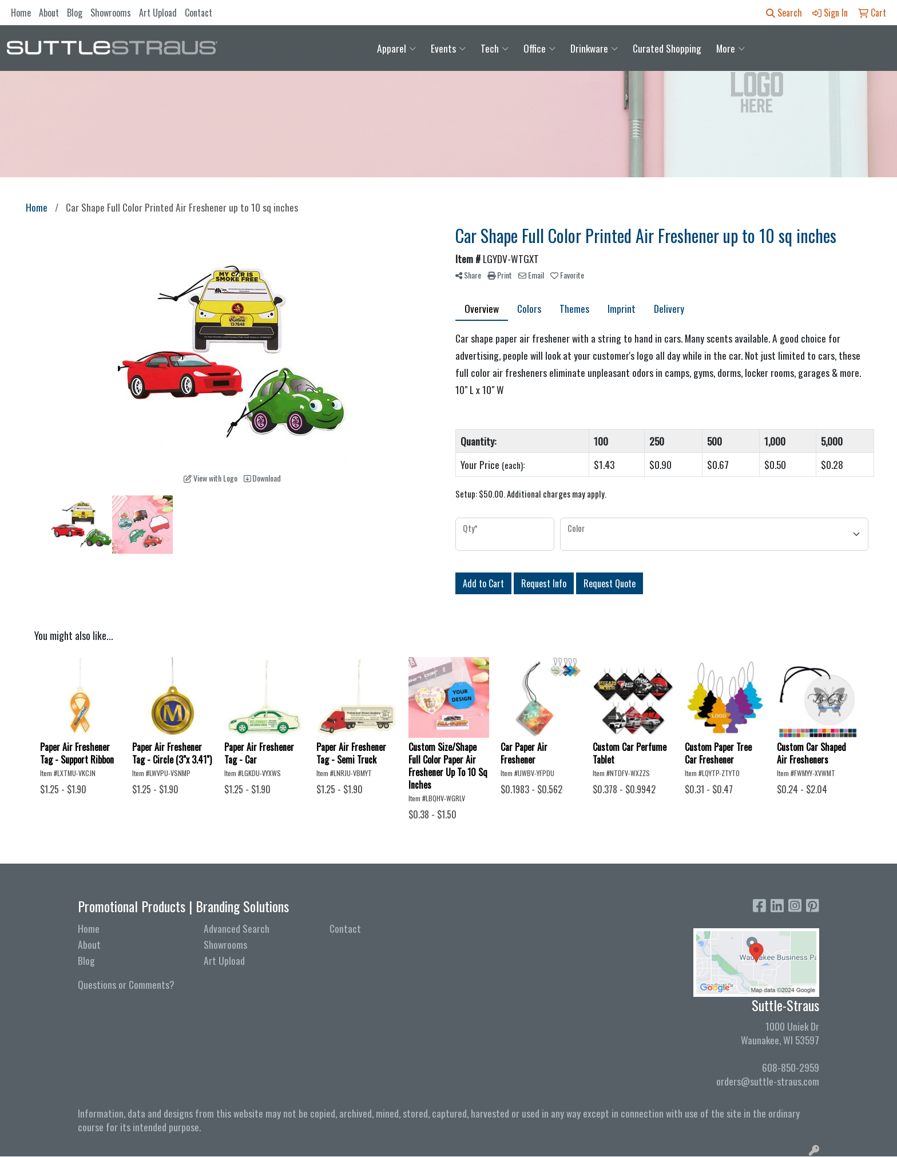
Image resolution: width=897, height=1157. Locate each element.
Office (539, 48)
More (730, 48)
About (49, 12)
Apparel (396, 48)
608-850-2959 (790, 1067)
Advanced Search (236, 928)
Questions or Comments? (126, 984)
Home (21, 12)
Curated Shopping (667, 48)
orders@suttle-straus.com (767, 1080)
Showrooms (110, 12)
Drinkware (594, 48)
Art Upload (158, 12)
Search (784, 12)
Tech (495, 48)
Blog (74, 12)
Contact (198, 12)
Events (448, 48)
